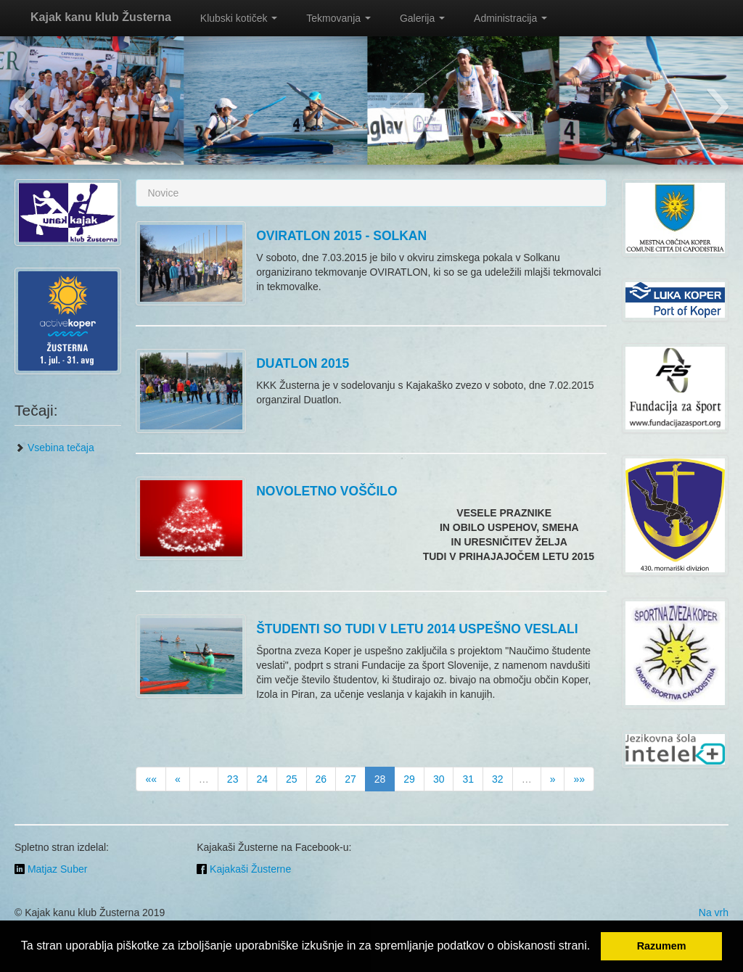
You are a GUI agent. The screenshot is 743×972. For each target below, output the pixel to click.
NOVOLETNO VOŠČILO (326, 491)
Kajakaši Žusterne (244, 869)
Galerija (422, 18)
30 (439, 779)
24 (262, 779)
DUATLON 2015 (302, 363)
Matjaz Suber (51, 869)
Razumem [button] (661, 946)
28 (380, 779)
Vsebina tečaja (54, 447)
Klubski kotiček (238, 18)
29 (409, 779)
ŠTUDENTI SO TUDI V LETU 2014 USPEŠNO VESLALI (417, 629)
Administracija (510, 18)
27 (350, 779)
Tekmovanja (338, 18)
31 (468, 779)
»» (579, 779)
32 (498, 779)
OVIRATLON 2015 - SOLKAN (341, 235)
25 (291, 779)
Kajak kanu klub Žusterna (100, 17)
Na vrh (713, 912)
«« (151, 779)
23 (233, 779)
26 (321, 779)
